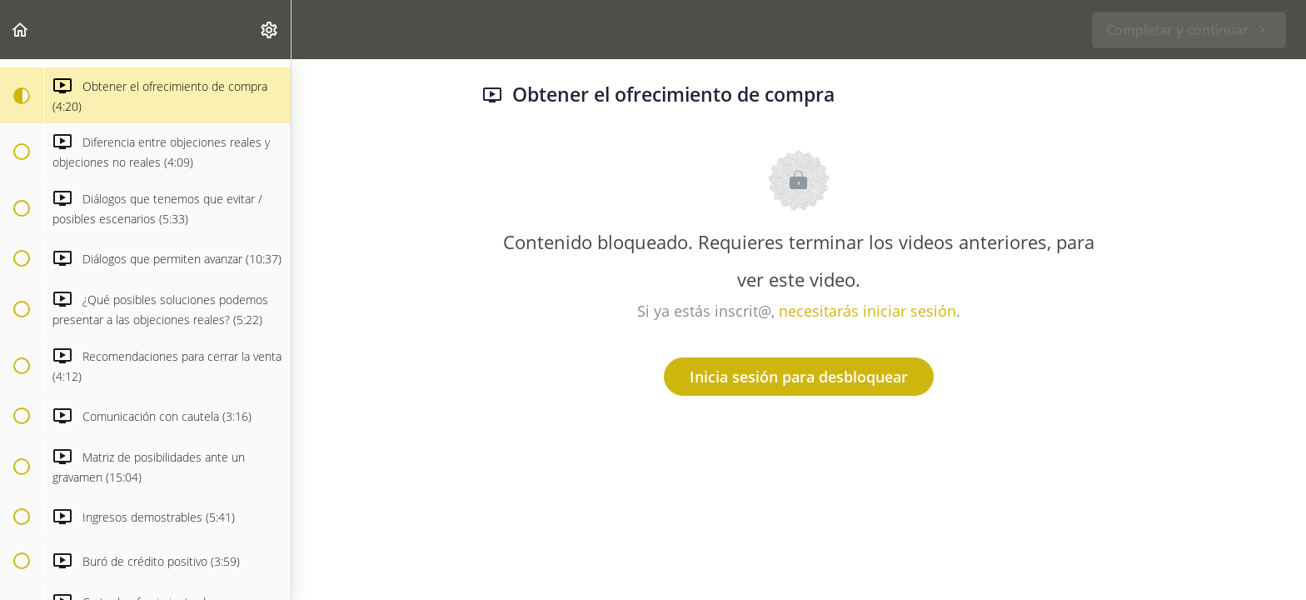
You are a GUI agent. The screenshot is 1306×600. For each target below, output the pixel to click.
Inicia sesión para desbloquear (799, 377)
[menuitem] (270, 29)
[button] (21, 29)
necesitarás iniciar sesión (867, 311)
